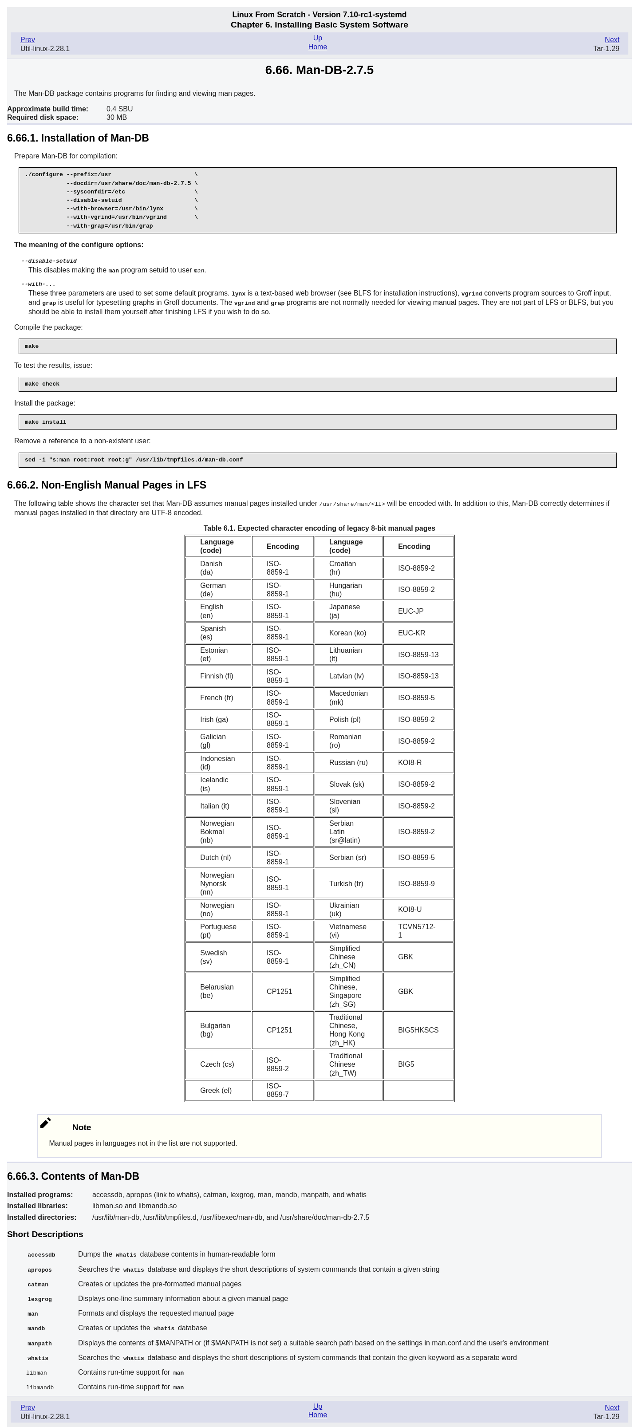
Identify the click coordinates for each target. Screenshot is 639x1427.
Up (317, 38)
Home (317, 47)
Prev (27, 39)
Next (612, 39)
